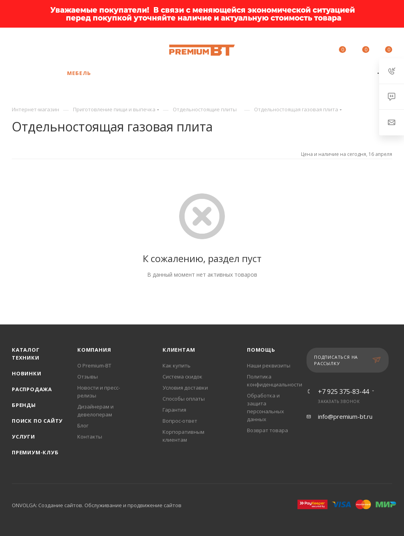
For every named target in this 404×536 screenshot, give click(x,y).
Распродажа (32, 389)
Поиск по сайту (37, 420)
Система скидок (182, 376)
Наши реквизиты (268, 365)
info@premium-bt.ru (345, 416)
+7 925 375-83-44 (71, 46)
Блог (82, 425)
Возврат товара (267, 430)
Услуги (23, 436)
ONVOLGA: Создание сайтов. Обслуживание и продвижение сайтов (96, 505)
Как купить (177, 365)
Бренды (24, 405)
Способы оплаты (184, 398)
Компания (94, 349)
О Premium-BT (94, 365)
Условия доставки (185, 387)
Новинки (26, 373)
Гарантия (174, 409)
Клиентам (179, 349)
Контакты (89, 436)
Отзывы (87, 376)
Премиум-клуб (35, 452)
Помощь (261, 349)
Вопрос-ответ (180, 420)
